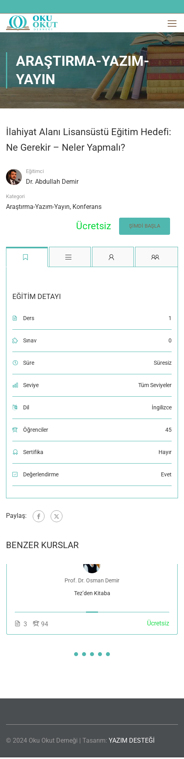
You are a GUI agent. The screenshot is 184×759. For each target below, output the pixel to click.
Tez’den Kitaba (92, 593)
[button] (76, 654)
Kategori (15, 196)
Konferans (87, 206)
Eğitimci (35, 171)
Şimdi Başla (144, 226)
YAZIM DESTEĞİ (132, 740)
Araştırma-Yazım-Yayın (38, 206)
